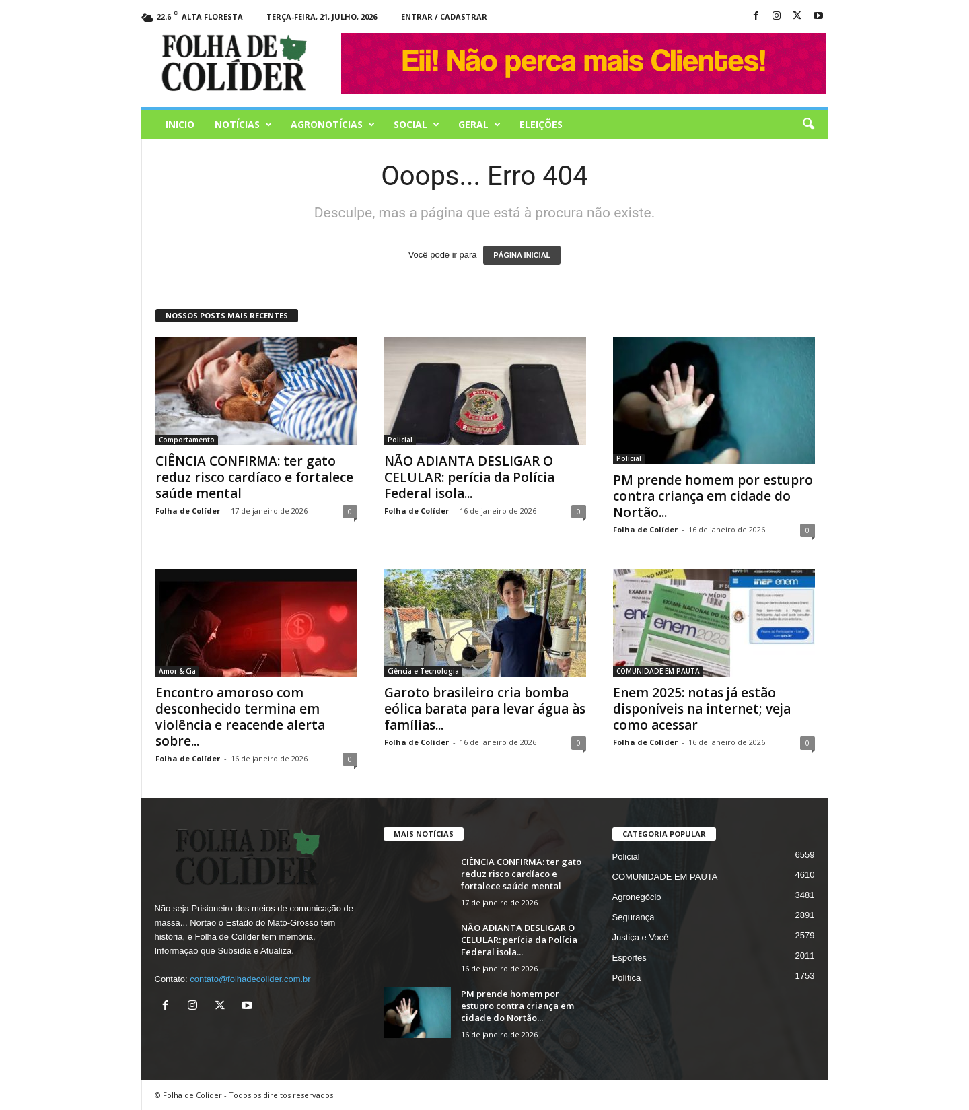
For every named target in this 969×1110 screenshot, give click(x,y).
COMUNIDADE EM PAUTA (658, 671)
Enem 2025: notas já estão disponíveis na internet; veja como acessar (702, 709)
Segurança (633, 917)
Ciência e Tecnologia (423, 671)
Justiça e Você (640, 937)
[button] (808, 124)
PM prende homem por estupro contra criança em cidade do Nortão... (713, 496)
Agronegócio (636, 897)
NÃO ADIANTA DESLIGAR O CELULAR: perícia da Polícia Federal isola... (469, 477)
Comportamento (187, 439)
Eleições (541, 124)
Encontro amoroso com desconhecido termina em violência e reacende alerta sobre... (240, 717)
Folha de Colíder (187, 511)
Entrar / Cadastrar (444, 16)
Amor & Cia (177, 671)
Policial (400, 439)
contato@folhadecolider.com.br (250, 979)
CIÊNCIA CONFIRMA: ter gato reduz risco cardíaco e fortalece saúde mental (254, 477)
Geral (479, 124)
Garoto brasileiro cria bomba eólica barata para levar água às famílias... (484, 709)
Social (416, 124)
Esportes (629, 957)
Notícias (243, 124)
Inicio (180, 124)
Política (626, 978)
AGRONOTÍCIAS (333, 124)
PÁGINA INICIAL (521, 255)
